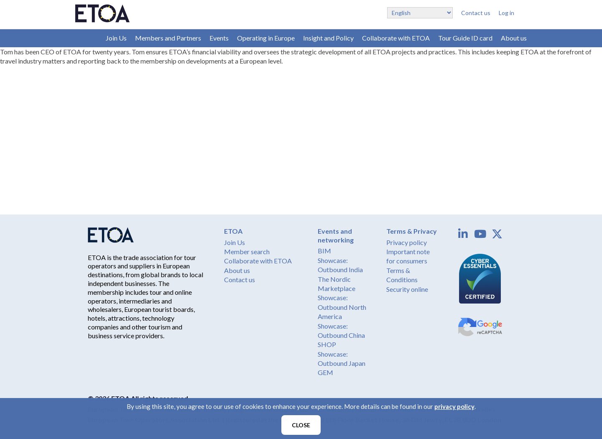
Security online (407, 289)
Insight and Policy (328, 38)
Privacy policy (406, 242)
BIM (324, 251)
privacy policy (454, 406)
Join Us (116, 38)
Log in (506, 12)
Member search (247, 251)
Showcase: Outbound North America (342, 307)
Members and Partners (168, 38)
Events (219, 38)
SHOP (327, 344)
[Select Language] (420, 12)
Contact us (475, 12)
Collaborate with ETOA (396, 38)
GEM (325, 372)
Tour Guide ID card (465, 38)
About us (514, 38)
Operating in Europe (266, 38)
